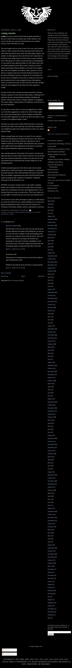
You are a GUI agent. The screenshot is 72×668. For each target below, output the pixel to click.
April (49, 204)
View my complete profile (58, 134)
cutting (11, 212)
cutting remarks (8, 33)
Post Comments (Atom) (16, 280)
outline (37, 212)
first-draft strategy (24, 212)
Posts (51, 104)
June (49, 210)
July (49, 213)
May (49, 207)
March (50, 201)
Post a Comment (6, 273)
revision (4, 214)
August (50, 216)
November (51, 225)
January (50, 231)
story (11, 214)
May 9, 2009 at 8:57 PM (15, 268)
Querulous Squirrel (11, 225)
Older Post (41, 276)
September (51, 219)
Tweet (49, 69)
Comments (53, 108)
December (51, 228)
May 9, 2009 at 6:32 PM (15, 249)
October (50, 222)
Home (23, 276)
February (50, 234)
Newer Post (4, 276)
